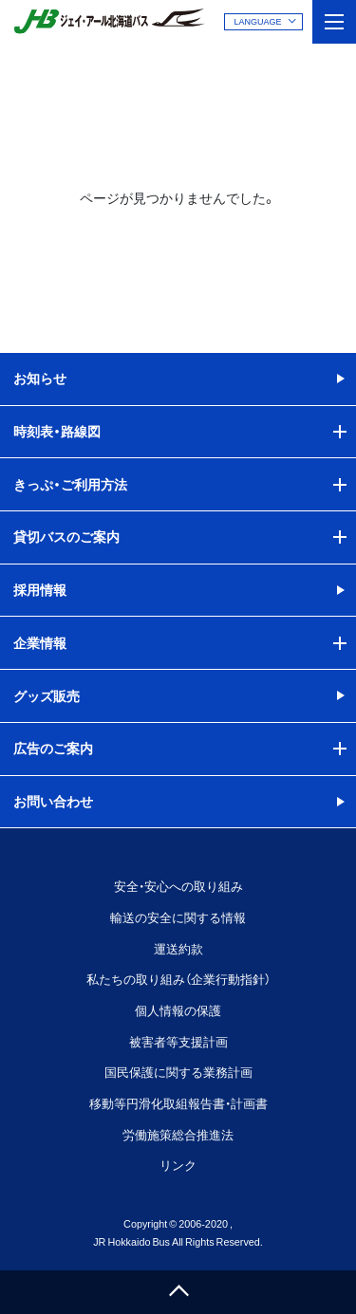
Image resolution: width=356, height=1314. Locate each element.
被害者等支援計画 (178, 1041)
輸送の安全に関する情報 (178, 917)
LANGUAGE (257, 21)
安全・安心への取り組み (178, 886)
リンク (178, 1165)
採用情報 (39, 589)
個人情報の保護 (178, 1010)
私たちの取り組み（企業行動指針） (178, 979)
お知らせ (39, 377)
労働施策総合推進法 (178, 1134)
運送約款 (178, 948)
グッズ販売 (46, 695)
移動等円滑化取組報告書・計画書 (178, 1103)
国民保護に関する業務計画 (178, 1072)
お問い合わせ (53, 800)
